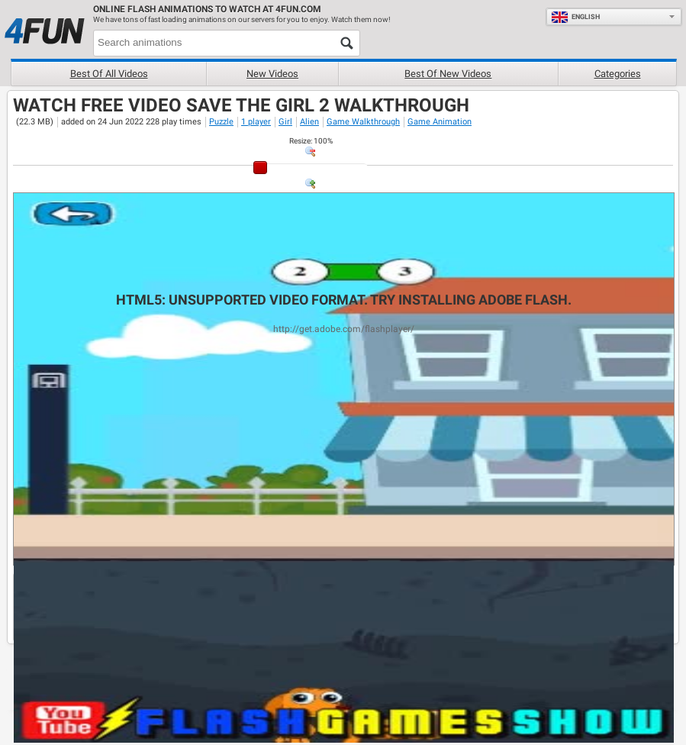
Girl (285, 122)
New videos (272, 73)
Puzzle (221, 122)
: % (311, 141)
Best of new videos (447, 73)
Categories (617, 73)
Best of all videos (109, 73)
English (575, 17)
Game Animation (439, 122)
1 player (256, 122)
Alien (309, 122)
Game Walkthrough (363, 122)
